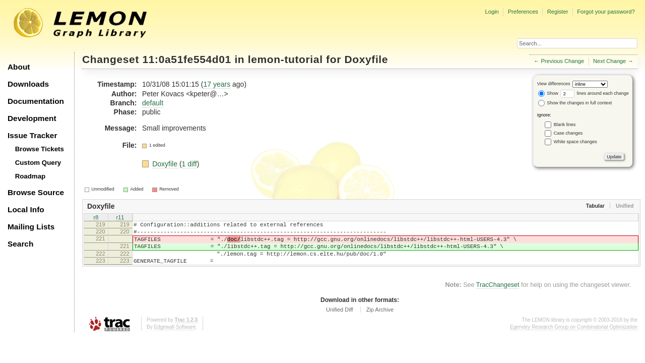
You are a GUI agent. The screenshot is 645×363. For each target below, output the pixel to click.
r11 (120, 218)
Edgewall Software (175, 337)
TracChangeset (498, 295)
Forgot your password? (605, 12)
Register (557, 12)
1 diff (189, 164)
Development (32, 118)
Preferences (523, 12)
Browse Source (36, 192)
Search (20, 243)
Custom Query (38, 162)
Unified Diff (339, 320)
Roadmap (30, 176)
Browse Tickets (39, 149)
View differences (553, 83)
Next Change (609, 61)
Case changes (568, 133)
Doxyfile (366, 59)
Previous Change (562, 61)
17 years (216, 84)
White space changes (575, 141)
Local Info (26, 209)
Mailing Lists (31, 226)
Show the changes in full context (575, 102)
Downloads (28, 84)
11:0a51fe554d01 (187, 59)
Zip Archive (380, 320)
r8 (96, 218)
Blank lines (565, 124)
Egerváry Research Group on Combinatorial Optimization (573, 337)
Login (491, 12)
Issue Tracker (32, 135)
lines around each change (594, 93)
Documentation (36, 101)
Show (548, 93)
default (152, 103)
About (19, 67)
